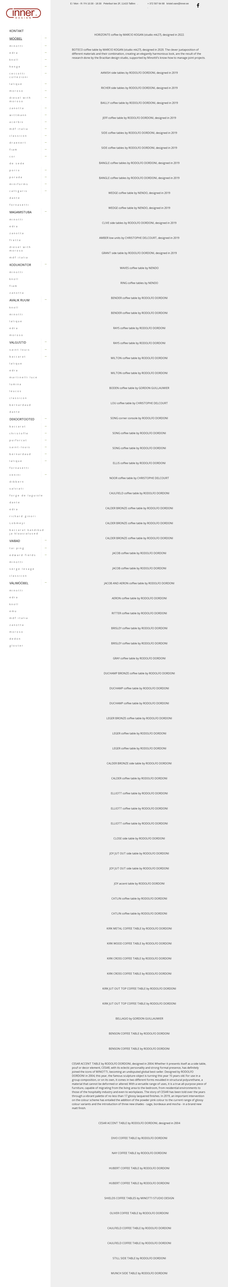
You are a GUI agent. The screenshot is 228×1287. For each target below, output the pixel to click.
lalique (16, 84)
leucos (15, 391)
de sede (17, 163)
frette (15, 240)
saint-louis (19, 447)
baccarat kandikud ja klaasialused (26, 531)
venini (15, 474)
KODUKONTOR (20, 265)
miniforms (18, 184)
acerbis (16, 122)
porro (14, 170)
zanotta (16, 108)
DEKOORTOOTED (21, 419)
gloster (16, 645)
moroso (16, 90)
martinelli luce (23, 377)
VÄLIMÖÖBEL (18, 583)
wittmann (18, 115)
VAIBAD (14, 541)
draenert (17, 142)
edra (13, 52)
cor (12, 156)
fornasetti (19, 204)
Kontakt (16, 31)
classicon (18, 135)
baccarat (17, 356)
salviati (16, 488)
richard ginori (22, 516)
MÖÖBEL (15, 39)
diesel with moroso (20, 99)
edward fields (22, 555)
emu (13, 611)
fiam (13, 149)
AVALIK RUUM (19, 300)
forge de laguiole (26, 495)
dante (14, 197)
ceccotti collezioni (18, 75)
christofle (19, 433)
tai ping (17, 548)
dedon (15, 638)
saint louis (19, 349)
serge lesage (22, 568)
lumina (15, 384)
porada (16, 177)
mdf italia (18, 128)
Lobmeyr (17, 523)
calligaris (18, 191)
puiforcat (18, 440)
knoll (14, 59)
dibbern (16, 481)
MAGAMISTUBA (20, 212)
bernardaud (20, 405)
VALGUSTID (17, 342)
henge (15, 66)
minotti (16, 45)
